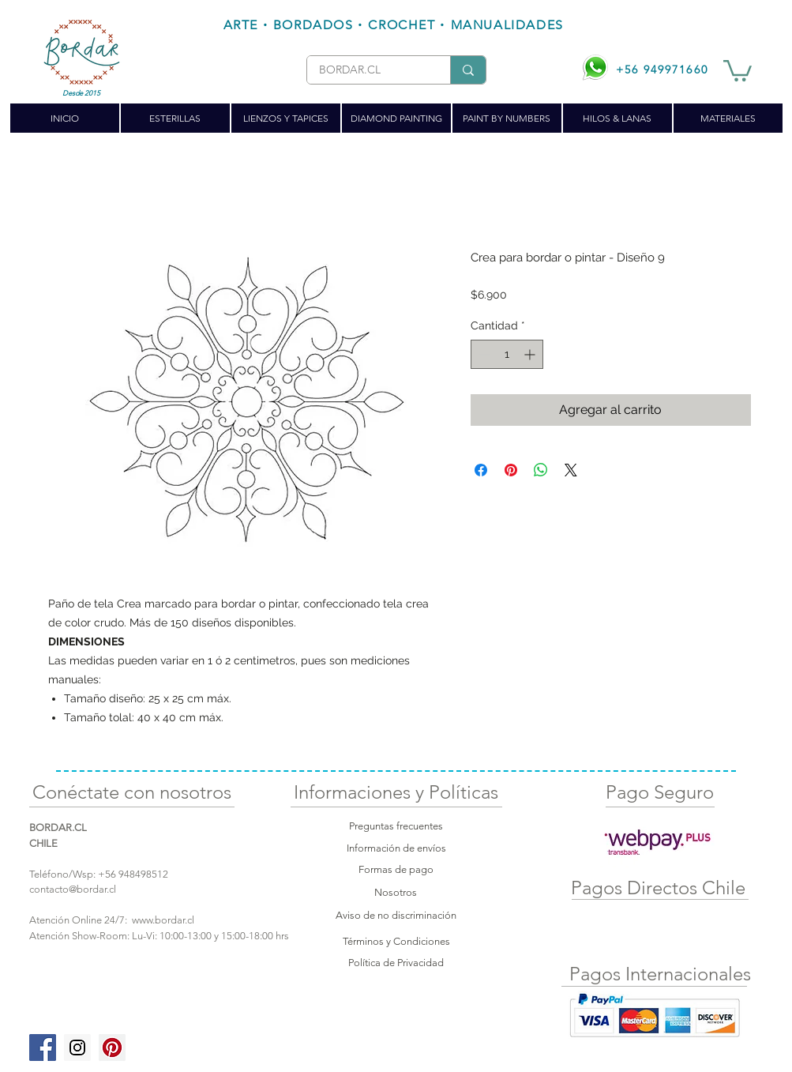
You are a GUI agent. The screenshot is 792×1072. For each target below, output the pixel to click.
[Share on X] (570, 470)
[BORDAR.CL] (366, 70)
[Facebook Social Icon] (42, 1047)
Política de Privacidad (396, 963)
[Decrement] (483, 354)
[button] (737, 69)
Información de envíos (396, 848)
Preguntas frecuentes (396, 826)
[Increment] (531, 354)
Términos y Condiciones (396, 941)
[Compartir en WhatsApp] (540, 470)
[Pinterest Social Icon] (112, 1047)
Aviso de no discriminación (396, 915)
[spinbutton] (507, 354)
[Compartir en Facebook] (480, 470)
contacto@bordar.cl (72, 889)
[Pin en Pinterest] (510, 470)
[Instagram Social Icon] (77, 1047)
